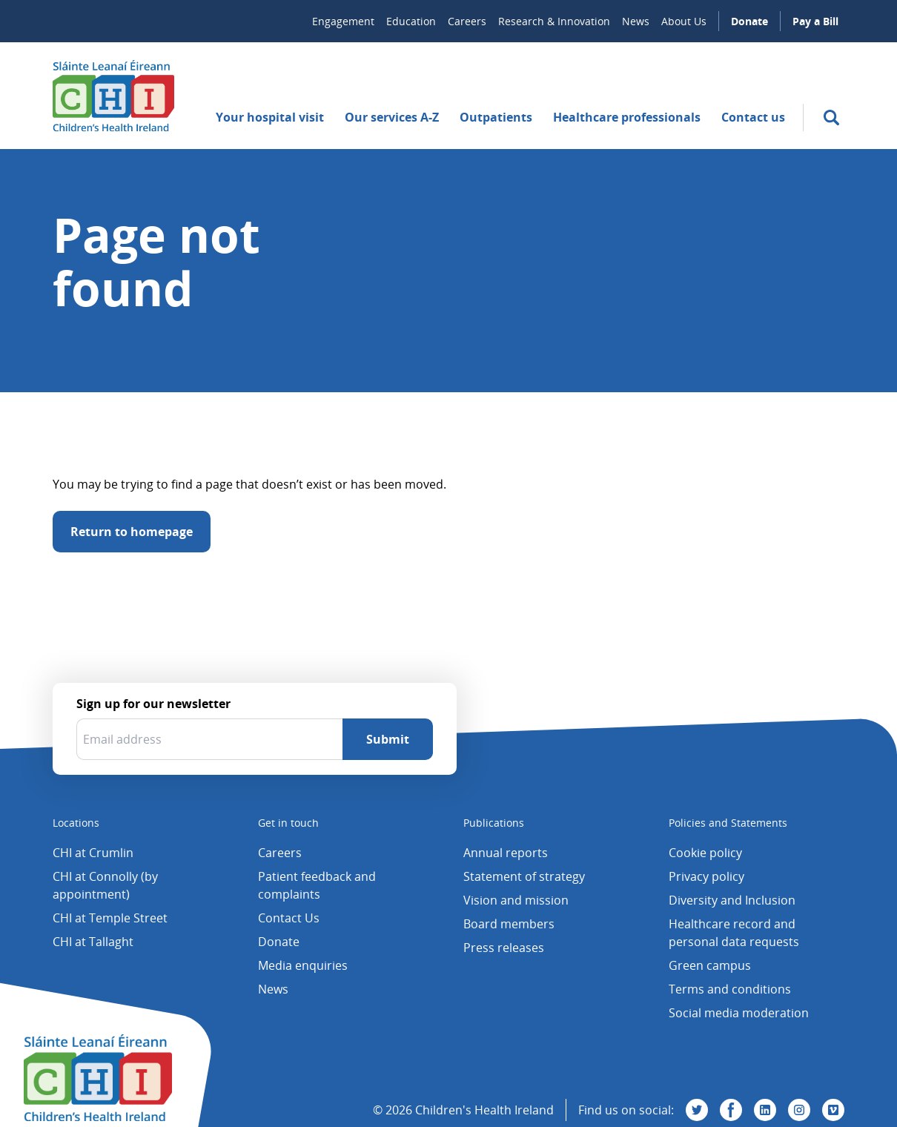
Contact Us (289, 918)
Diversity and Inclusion (732, 900)
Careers (467, 21)
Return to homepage (131, 531)
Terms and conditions (730, 989)
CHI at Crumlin (93, 853)
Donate (749, 21)
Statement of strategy (524, 876)
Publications (493, 823)
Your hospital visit (270, 117)
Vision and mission (516, 900)
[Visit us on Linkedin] (765, 1110)
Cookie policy (705, 853)
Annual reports (505, 853)
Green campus (710, 965)
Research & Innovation (554, 21)
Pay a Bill (815, 21)
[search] (831, 117)
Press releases (503, 947)
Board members (509, 924)
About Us (683, 21)
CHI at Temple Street (110, 918)
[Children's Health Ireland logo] (113, 95)
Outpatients (496, 117)
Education (411, 21)
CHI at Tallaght (93, 941)
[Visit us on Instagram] (799, 1110)
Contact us (753, 117)
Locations (76, 823)
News (635, 21)
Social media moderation (739, 1013)
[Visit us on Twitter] (697, 1110)
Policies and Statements (728, 823)
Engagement (343, 21)
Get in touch (288, 823)
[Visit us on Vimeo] (833, 1110)
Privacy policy (706, 876)
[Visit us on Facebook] (731, 1110)
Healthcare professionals (627, 117)
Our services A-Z (392, 117)
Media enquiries (303, 965)
